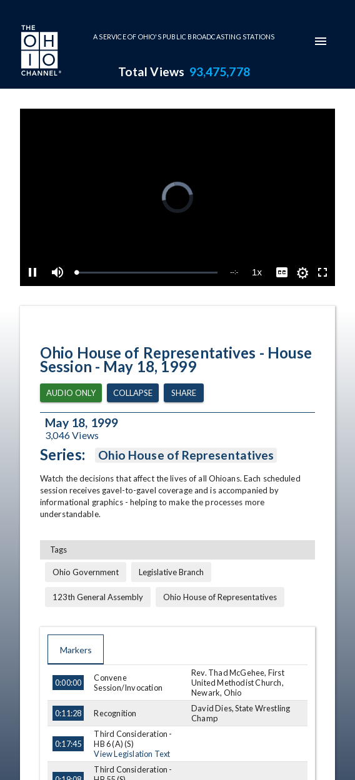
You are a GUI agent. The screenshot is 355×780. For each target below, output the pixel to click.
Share (184, 393)
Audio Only (71, 393)
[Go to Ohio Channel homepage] (40, 52)
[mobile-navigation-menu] (320, 41)
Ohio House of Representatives (186, 455)
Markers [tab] (75, 649)
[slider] (147, 273)
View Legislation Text (132, 754)
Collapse (133, 393)
